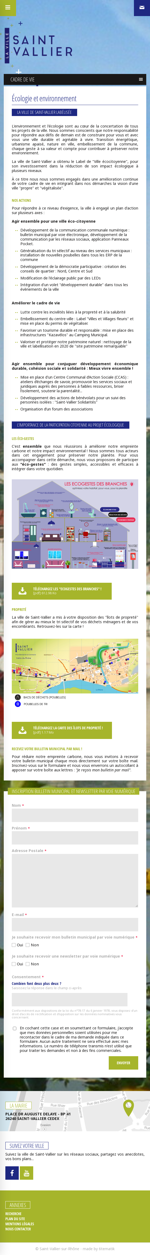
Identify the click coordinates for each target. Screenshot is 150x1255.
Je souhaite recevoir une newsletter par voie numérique (67, 956)
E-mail (19, 915)
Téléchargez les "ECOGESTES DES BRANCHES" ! (61, 591)
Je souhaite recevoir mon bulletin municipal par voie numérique (74, 937)
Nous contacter (18, 1229)
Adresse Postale (29, 851)
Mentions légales (19, 1224)
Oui (20, 945)
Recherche (13, 1213)
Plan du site (15, 1218)
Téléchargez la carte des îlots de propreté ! (61, 730)
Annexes (18, 1205)
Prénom (21, 828)
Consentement (28, 977)
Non (35, 945)
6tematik (107, 1248)
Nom (18, 805)
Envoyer (123, 1062)
